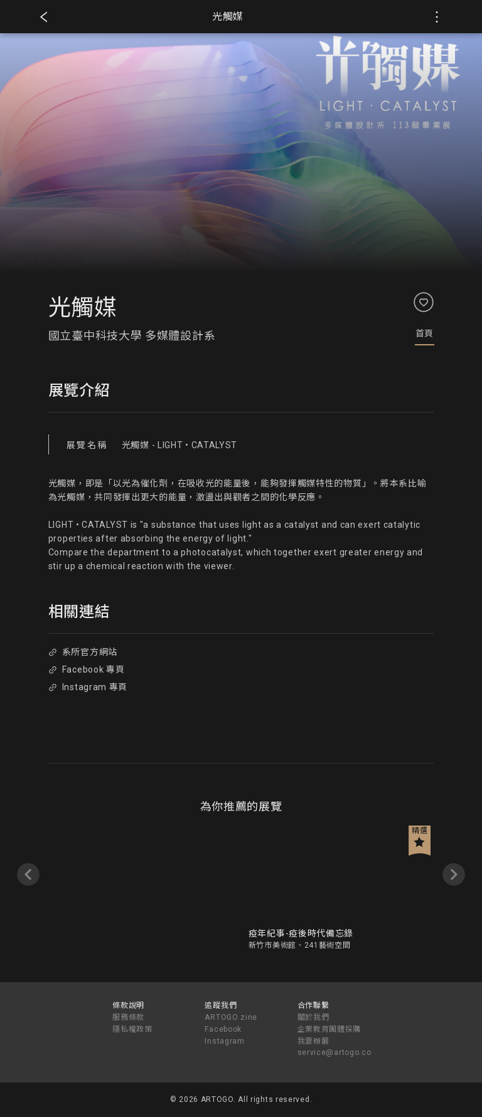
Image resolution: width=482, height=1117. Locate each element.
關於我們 (313, 1017)
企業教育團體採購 (329, 1029)
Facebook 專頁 (86, 669)
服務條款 (128, 1017)
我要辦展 (313, 1041)
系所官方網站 (82, 652)
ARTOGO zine (231, 1017)
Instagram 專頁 (87, 687)
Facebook (223, 1029)
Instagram (224, 1041)
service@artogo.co (334, 1052)
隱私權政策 (132, 1029)
